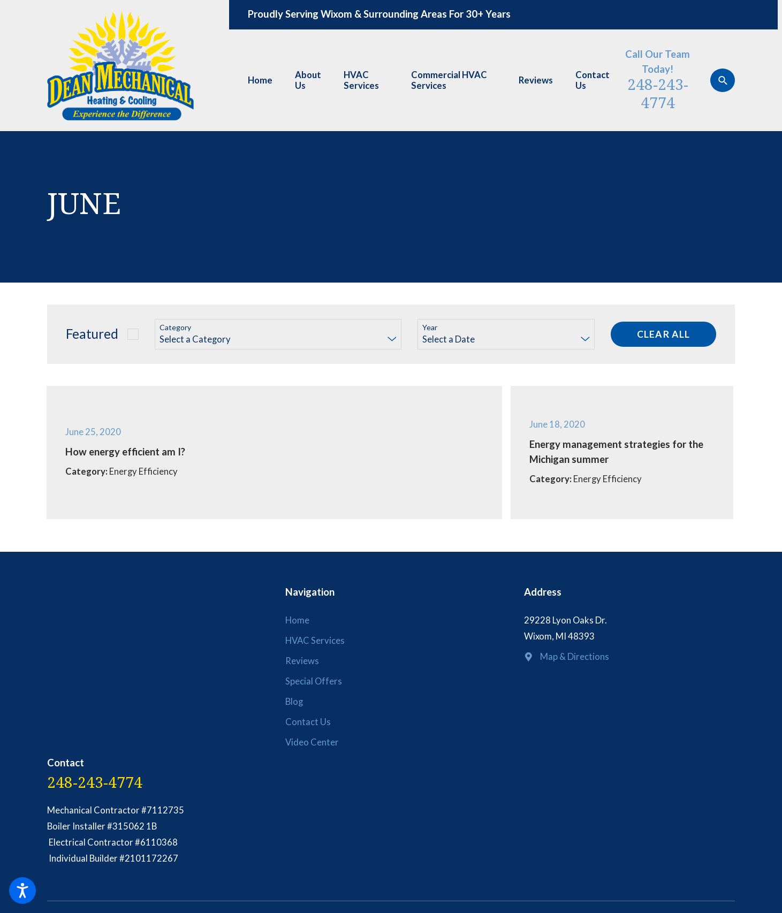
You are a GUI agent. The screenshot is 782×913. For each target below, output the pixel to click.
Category (175, 327)
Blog (294, 701)
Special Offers (313, 681)
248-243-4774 (657, 93)
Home (260, 80)
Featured (92, 333)
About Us (308, 80)
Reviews (536, 80)
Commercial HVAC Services (449, 80)
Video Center (312, 742)
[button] (22, 890)
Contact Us (592, 80)
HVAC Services (361, 80)
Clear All (663, 334)
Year (429, 327)
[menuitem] (265, 80)
